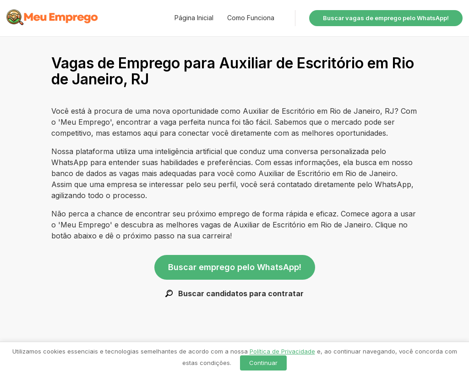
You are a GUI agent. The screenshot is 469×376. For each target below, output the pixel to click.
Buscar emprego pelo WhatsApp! (234, 267)
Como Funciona (250, 18)
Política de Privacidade (282, 351)
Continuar (263, 362)
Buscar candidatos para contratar (234, 293)
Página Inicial (194, 18)
